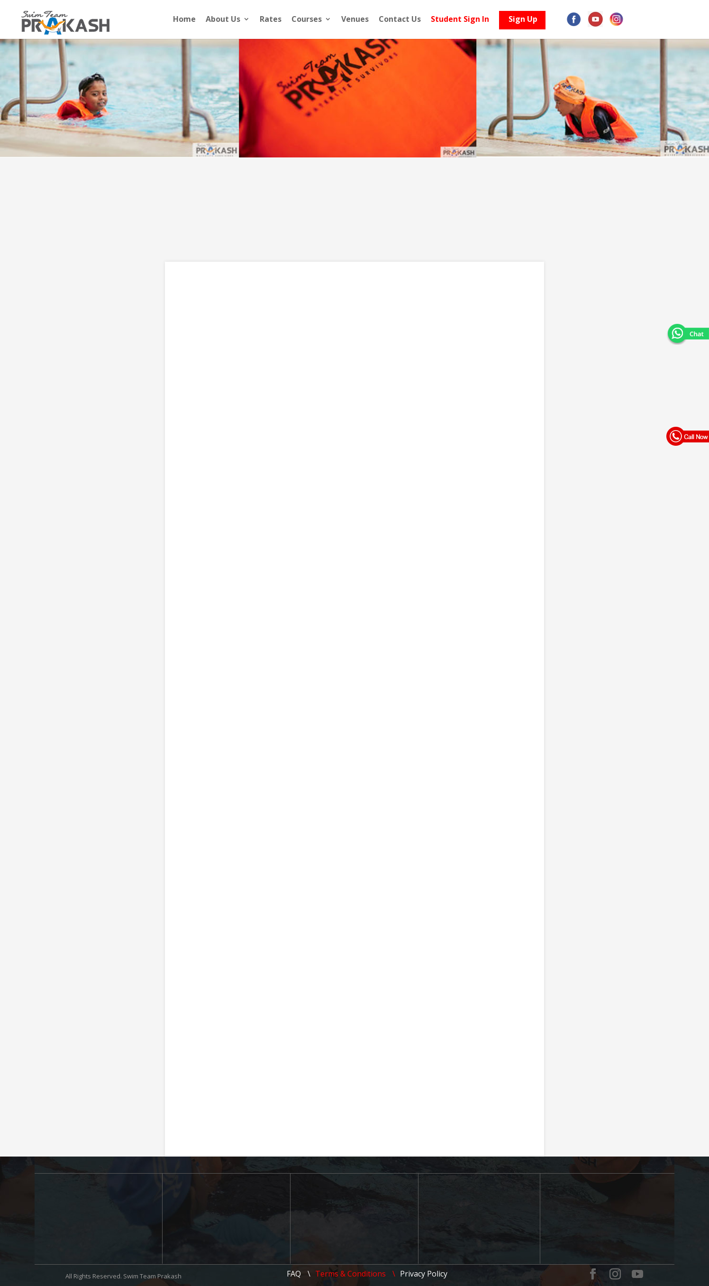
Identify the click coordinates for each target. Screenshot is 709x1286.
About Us (227, 19)
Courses (311, 19)
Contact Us (404, 19)
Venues (359, 19)
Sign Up (527, 21)
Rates (275, 19)
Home (189, 19)
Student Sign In (465, 19)
